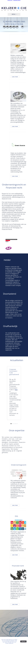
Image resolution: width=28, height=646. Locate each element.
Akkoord (23, 641)
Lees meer (15, 77)
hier (16, 389)
